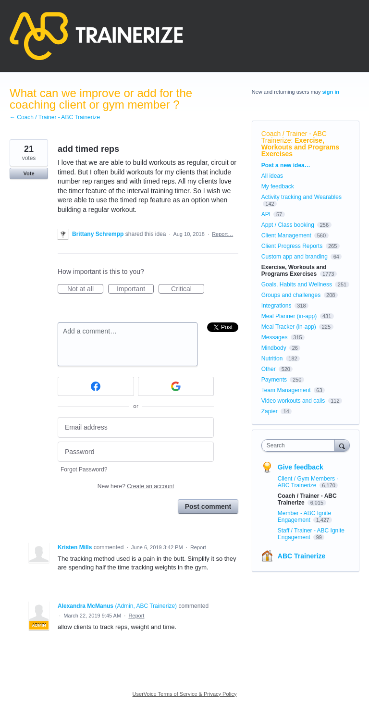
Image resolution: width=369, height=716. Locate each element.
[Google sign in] (176, 386)
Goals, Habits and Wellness (296, 284)
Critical (187, 289)
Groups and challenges (290, 295)
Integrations (276, 305)
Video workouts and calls (293, 400)
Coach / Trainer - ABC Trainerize (294, 137)
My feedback (277, 186)
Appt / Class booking (287, 225)
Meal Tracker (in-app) (288, 326)
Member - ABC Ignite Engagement (304, 516)
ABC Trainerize (302, 556)
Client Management (286, 235)
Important (135, 289)
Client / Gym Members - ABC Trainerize (308, 482)
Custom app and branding (294, 256)
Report (198, 547)
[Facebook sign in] (96, 386)
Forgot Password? (84, 469)
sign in (330, 92)
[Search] (342, 445)
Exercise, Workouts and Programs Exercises (300, 147)
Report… (222, 234)
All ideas (272, 176)
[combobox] (300, 445)
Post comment (208, 506)
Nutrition (272, 358)
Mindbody (273, 348)
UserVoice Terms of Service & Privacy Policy (185, 694)
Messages (274, 337)
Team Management (286, 390)
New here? (136, 486)
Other (268, 369)
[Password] (136, 452)
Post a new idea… (285, 165)
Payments (274, 379)
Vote (28, 173)
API (266, 214)
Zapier (269, 411)
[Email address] (136, 427)
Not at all (85, 289)
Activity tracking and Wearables (301, 197)
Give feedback (300, 467)
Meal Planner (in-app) (289, 316)
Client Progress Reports (291, 246)
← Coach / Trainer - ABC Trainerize (55, 117)
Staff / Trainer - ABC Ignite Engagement (311, 534)
